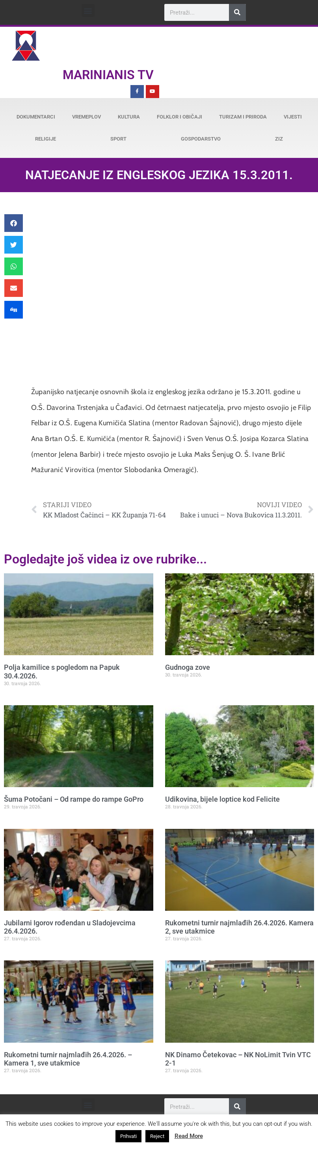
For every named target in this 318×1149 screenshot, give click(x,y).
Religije (45, 139)
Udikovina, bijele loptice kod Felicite (222, 799)
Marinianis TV (108, 74)
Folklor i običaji (179, 117)
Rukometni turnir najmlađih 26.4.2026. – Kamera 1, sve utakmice (68, 1059)
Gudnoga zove (187, 667)
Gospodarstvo (201, 139)
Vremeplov (86, 117)
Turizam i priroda (243, 117)
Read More (189, 1136)
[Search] (237, 12)
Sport (118, 139)
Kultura (129, 117)
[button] (88, 10)
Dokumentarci (36, 117)
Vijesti (293, 117)
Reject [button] (157, 1136)
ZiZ (279, 139)
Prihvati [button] (128, 1136)
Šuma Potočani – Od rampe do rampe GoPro (73, 799)
